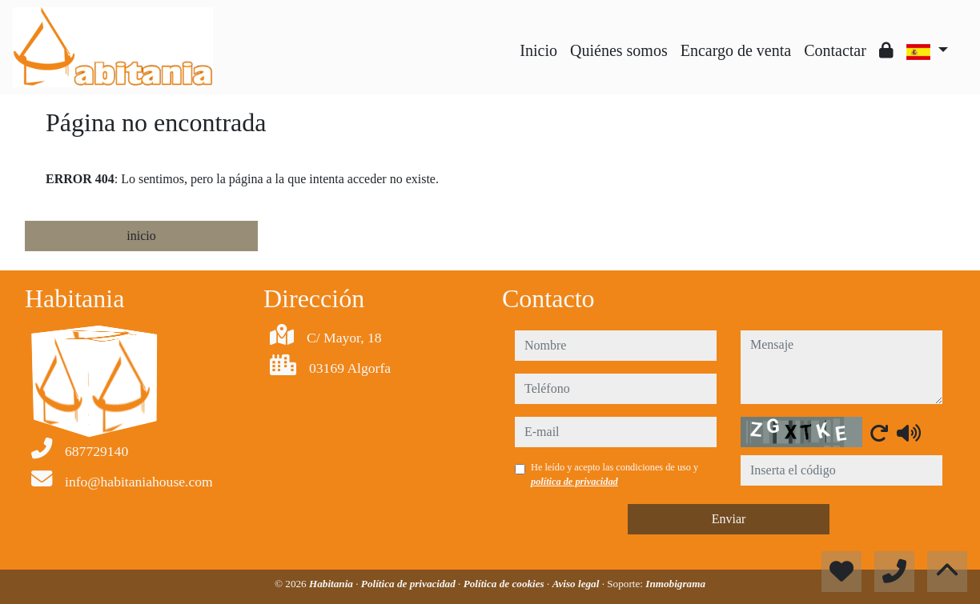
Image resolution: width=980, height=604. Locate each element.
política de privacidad (574, 481)
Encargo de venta (736, 50)
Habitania (332, 584)
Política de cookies (505, 584)
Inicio (538, 50)
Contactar (835, 50)
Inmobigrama (675, 584)
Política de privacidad (409, 584)
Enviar (729, 519)
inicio (141, 235)
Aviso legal (577, 584)
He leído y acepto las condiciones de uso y (614, 474)
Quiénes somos (619, 50)
